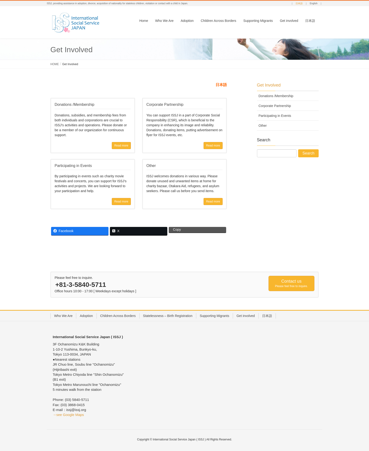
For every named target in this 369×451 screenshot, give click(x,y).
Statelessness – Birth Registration (168, 316)
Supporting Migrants (214, 316)
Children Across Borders (118, 316)
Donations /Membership (276, 96)
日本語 (299, 3)
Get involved (246, 316)
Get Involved (269, 85)
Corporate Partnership (275, 106)
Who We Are (63, 316)
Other (263, 125)
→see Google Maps (68, 415)
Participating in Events (275, 116)
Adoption (86, 316)
